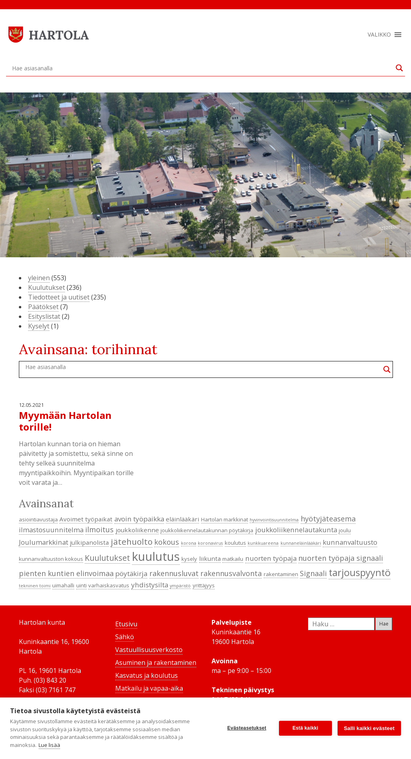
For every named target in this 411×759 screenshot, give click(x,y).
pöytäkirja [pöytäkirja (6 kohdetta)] (131, 573)
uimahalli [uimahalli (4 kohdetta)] (63, 585)
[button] (379, 34)
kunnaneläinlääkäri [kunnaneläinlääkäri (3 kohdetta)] (301, 543)
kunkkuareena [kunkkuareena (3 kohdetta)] (263, 543)
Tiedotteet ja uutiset (59, 297)
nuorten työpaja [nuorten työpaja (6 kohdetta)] (271, 558)
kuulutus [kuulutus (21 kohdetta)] (156, 556)
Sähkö (124, 636)
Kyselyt (38, 326)
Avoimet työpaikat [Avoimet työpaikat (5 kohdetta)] (85, 519)
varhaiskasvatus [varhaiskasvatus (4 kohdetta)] (108, 585)
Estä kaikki (305, 728)
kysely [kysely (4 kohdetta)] (189, 558)
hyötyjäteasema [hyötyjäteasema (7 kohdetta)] (328, 518)
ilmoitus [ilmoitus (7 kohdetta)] (99, 529)
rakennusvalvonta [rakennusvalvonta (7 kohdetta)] (231, 573)
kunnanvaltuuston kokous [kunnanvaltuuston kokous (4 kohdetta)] (51, 558)
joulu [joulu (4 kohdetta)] (345, 530)
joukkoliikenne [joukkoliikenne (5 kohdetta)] (137, 530)
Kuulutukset (46, 287)
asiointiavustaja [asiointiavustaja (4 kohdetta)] (38, 519)
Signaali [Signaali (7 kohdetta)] (313, 573)
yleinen (39, 277)
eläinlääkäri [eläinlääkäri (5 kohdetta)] (182, 519)
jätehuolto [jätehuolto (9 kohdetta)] (132, 541)
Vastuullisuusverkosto (149, 649)
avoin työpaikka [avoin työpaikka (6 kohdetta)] (139, 518)
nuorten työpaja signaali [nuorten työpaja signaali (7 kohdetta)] (340, 558)
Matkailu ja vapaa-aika (149, 688)
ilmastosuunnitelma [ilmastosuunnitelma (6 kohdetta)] (51, 529)
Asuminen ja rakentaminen (155, 662)
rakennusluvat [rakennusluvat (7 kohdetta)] (174, 573)
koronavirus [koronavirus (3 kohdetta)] (210, 543)
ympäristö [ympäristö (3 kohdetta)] (180, 586)
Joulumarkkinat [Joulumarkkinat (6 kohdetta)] (43, 542)
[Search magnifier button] (399, 68)
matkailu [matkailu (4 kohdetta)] (232, 558)
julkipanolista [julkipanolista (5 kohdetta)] (89, 542)
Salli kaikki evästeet (369, 728)
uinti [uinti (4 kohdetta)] (81, 585)
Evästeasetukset (246, 728)
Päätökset (43, 306)
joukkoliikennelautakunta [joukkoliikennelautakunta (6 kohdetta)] (296, 529)
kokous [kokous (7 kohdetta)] (166, 542)
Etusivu (126, 624)
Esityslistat (44, 316)
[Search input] (202, 68)
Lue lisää (49, 745)
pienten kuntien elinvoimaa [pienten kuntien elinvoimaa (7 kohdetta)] (66, 573)
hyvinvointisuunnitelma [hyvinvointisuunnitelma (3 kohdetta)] (274, 520)
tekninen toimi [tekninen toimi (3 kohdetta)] (35, 586)
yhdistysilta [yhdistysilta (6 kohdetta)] (149, 584)
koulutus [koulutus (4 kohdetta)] (235, 542)
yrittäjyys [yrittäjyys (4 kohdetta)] (204, 585)
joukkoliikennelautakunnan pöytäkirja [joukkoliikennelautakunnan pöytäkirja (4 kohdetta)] (207, 530)
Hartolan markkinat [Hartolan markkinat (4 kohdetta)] (224, 519)
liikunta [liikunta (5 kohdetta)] (210, 558)
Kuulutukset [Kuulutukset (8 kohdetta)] (107, 557)
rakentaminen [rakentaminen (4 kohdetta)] (281, 574)
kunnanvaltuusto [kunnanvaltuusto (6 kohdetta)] (350, 542)
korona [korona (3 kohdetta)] (188, 543)
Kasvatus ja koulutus (146, 675)
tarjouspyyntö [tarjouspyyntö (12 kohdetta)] (360, 572)
